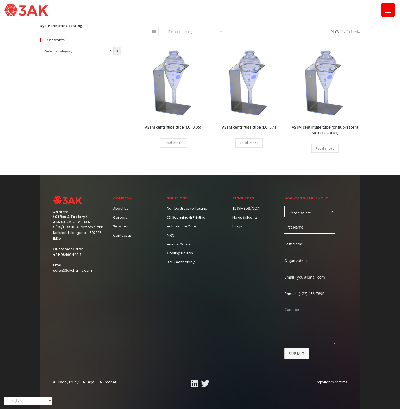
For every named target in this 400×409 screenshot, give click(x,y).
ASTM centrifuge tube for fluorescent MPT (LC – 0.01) (325, 130)
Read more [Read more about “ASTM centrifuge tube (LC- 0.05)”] (173, 143)
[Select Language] (28, 401)
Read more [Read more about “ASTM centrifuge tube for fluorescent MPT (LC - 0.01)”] (325, 148)
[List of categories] (77, 51)
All (357, 31)
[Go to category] (118, 51)
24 (350, 31)
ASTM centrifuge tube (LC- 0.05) (173, 127)
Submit (297, 353)
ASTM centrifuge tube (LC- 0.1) (249, 127)
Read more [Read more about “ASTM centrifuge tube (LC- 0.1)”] (249, 143)
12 (344, 31)
